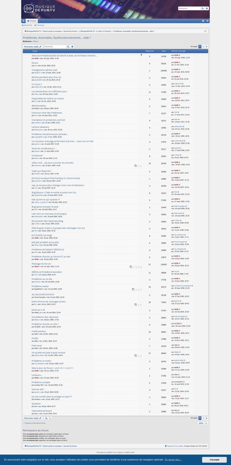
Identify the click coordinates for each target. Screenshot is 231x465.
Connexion (40, 25)
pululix (36, 151)
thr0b (36, 58)
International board (42, 410)
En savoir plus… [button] (173, 459)
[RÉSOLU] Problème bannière (47, 271)
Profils (35, 338)
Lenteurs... (37, 375)
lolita (176, 119)
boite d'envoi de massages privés (49, 301)
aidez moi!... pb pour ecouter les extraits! (53, 162)
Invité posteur (39, 331)
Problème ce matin (41, 360)
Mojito (36, 320)
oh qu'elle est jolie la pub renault (48, 352)
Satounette (38, 216)
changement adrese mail (44, 69)
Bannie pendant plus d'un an (46, 77)
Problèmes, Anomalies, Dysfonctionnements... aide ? (57, 38)
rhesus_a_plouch (40, 202)
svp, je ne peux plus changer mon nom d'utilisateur (58, 185)
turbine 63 (38, 87)
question (36, 403)
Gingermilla (38, 195)
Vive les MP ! (38, 389)
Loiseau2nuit (178, 141)
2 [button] (203, 46)
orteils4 (37, 174)
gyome (36, 144)
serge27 (37, 73)
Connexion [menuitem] (208, 21)
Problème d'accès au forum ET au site (51, 256)
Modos (35, 41)
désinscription (39, 105)
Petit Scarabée (179, 206)
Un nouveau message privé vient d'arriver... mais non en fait (62, 141)
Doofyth (37, 282)
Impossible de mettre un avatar (48, 98)
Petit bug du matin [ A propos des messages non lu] (58, 227)
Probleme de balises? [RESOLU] (48, 249)
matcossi (37, 165)
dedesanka (38, 130)
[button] (206, 46)
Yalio (36, 94)
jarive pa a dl (38, 309)
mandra (37, 123)
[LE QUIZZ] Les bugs (42, 235)
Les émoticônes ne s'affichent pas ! (49, 91)
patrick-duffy (38, 355)
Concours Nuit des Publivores (47, 112)
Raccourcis (24, 21)
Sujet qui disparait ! (41, 170)
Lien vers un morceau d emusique (49, 213)
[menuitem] (203, 21)
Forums (72, 21)
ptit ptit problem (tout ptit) (45, 242)
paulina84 (38, 80)
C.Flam (176, 155)
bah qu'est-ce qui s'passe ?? (46, 199)
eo (35, 188)
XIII (35, 209)
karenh (176, 301)
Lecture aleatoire (40, 126)
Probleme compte (41, 382)
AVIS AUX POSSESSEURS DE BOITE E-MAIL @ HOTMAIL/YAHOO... (64, 55)
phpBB (109, 452)
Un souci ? (37, 84)
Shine (36, 266)
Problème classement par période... (50, 134)
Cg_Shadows (179, 235)
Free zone (37, 345)
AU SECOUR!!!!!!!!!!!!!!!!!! (43, 294)
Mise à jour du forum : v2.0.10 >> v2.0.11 (52, 367)
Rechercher (28, 25)
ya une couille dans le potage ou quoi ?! (52, 396)
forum (35, 62)
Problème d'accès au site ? (45, 323)
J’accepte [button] (214, 460)
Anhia (36, 245)
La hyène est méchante (182, 286)
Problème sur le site (42, 279)
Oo (35, 101)
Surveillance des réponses (45, 316)
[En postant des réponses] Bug (47, 220)
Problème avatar (40, 286)
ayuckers (37, 181)
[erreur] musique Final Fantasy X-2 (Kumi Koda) (56, 178)
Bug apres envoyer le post (45, 206)
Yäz (175, 112)
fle (35, 65)
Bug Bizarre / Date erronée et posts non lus (54, 192)
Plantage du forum (41, 263)
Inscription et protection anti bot (48, 119)
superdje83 (38, 137)
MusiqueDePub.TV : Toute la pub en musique (45, 21)
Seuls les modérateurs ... (44, 148)
